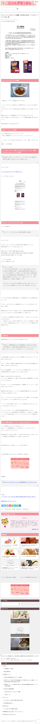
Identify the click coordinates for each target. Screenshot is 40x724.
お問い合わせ (5, 705)
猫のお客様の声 (7, 671)
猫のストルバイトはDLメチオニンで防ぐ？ (19, 648)
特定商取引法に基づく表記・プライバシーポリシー (13, 711)
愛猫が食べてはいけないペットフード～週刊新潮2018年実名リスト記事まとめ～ (29, 568)
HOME (4, 665)
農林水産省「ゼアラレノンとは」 (9, 501)
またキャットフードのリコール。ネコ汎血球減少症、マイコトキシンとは (20, 482)
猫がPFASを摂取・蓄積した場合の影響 (19, 635)
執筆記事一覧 (35, 529)
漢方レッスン (8, 694)
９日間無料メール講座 (8, 668)
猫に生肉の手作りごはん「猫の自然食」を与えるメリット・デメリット (29, 546)
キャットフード (8, 509)
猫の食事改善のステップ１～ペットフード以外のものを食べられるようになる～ (10, 568)
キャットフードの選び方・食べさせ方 (8, 21)
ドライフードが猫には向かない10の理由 (29, 556)
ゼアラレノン (19, 509)
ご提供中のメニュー (7, 674)
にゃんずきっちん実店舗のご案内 (10, 708)
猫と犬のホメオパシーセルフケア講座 (12, 691)
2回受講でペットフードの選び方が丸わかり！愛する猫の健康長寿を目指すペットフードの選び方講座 (21, 685)
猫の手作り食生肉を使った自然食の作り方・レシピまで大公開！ (10, 557)
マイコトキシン (25, 509)
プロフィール (5, 697)
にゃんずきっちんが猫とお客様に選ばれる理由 (13, 700)
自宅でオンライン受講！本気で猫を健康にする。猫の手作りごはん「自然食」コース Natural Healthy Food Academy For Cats (20, 681)
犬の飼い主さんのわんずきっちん (9, 714)
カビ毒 (13, 509)
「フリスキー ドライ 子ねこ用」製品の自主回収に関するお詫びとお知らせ (18, 496)
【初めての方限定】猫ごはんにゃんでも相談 (13, 677)
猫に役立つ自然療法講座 (9, 688)
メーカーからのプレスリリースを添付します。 (12, 171)
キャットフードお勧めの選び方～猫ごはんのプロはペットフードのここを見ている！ (30, 577)
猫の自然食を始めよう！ (9, 703)
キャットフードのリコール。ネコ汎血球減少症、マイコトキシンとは (10, 546)
